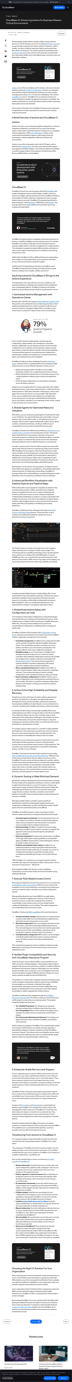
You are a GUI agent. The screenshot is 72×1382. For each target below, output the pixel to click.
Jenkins (29, 128)
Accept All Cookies (50, 1378)
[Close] (69, 1373)
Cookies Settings (7, 1378)
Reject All (63, 1378)
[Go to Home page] (8, 7)
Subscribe (61, 67)
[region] (36, 1376)
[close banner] (69, 2)
